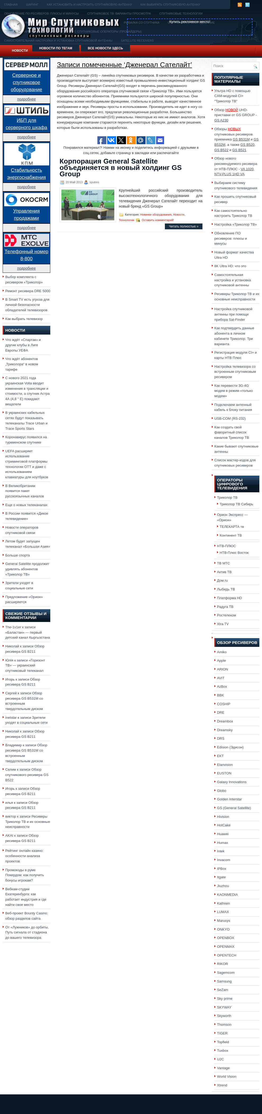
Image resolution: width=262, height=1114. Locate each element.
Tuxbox (222, 1050)
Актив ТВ (224, 572)
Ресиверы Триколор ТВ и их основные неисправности (27, 821)
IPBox (221, 869)
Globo (221, 791)
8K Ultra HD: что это (230, 266)
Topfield (223, 1042)
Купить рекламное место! (189, 22)
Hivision (223, 817)
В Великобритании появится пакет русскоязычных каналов (24, 491)
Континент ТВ (231, 535)
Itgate (221, 877)
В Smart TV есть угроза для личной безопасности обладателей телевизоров (27, 304)
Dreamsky (225, 730)
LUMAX (223, 912)
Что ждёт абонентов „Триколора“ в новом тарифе (21, 364)
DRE (220, 712)
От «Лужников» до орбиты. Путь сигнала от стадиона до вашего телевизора (27, 932)
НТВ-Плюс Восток (234, 553)
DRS (220, 738)
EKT (220, 756)
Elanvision (225, 765)
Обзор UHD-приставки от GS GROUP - (235, 115)
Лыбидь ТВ (226, 589)
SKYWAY (224, 1007)
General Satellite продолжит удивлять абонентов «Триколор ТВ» (27, 569)
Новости (20, 50)
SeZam (222, 990)
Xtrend (222, 1085)
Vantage (223, 1068)
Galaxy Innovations (232, 782)
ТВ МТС (223, 563)
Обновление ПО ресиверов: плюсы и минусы (230, 238)
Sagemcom (225, 973)
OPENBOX (225, 938)
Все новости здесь (105, 48)
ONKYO (223, 929)
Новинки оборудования (155, 214)
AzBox (222, 686)
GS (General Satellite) (234, 808)
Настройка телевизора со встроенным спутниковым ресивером (235, 372)
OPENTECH (226, 955)
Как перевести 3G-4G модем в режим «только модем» (233, 391)
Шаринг (32, 4)
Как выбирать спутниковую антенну (170, 4)
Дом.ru (222, 580)
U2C (220, 1059)
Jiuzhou (223, 886)
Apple (221, 661)
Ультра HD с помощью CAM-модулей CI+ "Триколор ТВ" (232, 96)
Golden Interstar (229, 799)
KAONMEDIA (227, 895)
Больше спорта (17, 555)
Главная (10, 4)
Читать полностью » (183, 226)
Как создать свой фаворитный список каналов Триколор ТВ (231, 432)
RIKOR (222, 964)
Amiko (222, 652)
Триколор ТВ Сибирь (236, 504)
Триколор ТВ (227, 497)
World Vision (226, 1076)
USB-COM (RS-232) (230, 418)
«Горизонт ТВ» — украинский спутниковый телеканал (25, 665)
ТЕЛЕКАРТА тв (232, 527)
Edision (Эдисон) (230, 747)
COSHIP (223, 704)
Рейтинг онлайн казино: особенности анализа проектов (24, 856)
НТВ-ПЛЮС (226, 546)
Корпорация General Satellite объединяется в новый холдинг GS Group (121, 167)
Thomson (224, 1025)
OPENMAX (225, 947)
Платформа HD (229, 598)
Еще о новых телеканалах (26, 505)
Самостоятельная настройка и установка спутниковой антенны (232, 280)
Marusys (223, 921)
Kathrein (223, 903)
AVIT (220, 678)
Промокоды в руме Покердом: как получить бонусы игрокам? (24, 875)
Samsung (224, 981)
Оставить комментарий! (158, 220)
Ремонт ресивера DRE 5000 (27, 291)
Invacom (223, 860)
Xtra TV (223, 624)
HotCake (224, 825)
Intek (220, 851)
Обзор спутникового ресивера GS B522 (26, 774)
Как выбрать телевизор (24, 319)
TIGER (222, 1033)
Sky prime (224, 999)
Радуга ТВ (225, 607)
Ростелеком (226, 615)
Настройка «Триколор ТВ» (235, 224)
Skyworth (224, 1016)
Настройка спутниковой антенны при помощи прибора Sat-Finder (233, 314)
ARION (222, 669)
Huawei (223, 834)
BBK (220, 695)
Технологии (126, 220)
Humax (222, 843)
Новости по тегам (55, 48)
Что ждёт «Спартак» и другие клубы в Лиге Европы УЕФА (23, 345)
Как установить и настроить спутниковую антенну (89, 4)
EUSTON (224, 773)
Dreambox (225, 721)
